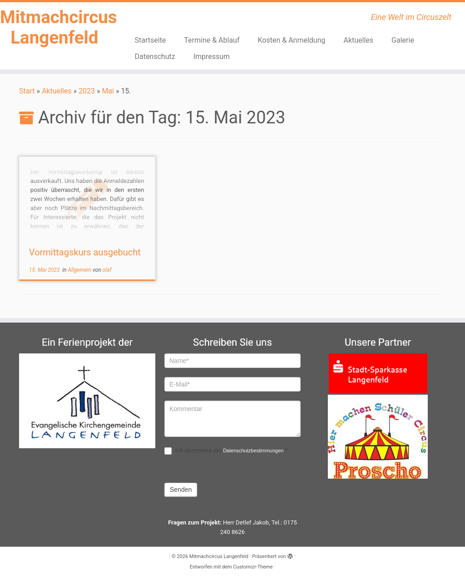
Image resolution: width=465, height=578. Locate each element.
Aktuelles (359, 40)
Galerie (402, 40)
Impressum (211, 56)
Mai (108, 91)
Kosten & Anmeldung (292, 40)
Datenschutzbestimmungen (253, 450)
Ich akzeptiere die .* (225, 451)
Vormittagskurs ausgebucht (85, 252)
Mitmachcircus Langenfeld (54, 28)
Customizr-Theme (252, 567)
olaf (107, 270)
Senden (181, 489)
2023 (87, 91)
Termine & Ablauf (211, 40)
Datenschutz (154, 56)
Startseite (150, 40)
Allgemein (80, 270)
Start (27, 91)
